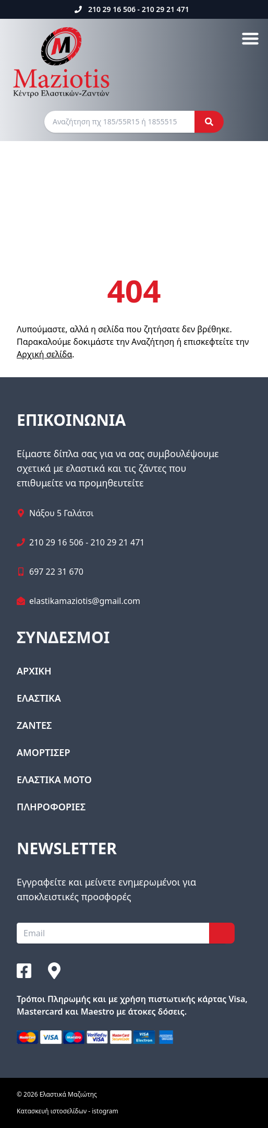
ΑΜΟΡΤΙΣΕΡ (43, 752)
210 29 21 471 (165, 9)
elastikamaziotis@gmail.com (84, 601)
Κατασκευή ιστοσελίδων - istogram (67, 1111)
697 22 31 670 (56, 571)
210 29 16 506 (112, 9)
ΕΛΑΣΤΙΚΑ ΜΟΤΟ (54, 779)
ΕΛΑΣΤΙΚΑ (39, 698)
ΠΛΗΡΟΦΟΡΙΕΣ (51, 806)
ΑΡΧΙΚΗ (34, 671)
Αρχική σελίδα (44, 354)
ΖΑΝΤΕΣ (34, 725)
